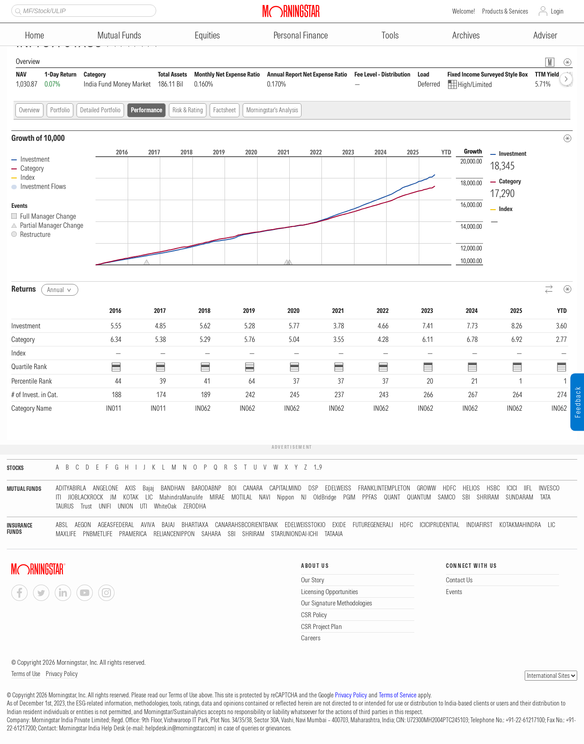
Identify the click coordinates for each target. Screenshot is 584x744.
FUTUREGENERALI (373, 525)
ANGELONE (105, 488)
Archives (466, 35)
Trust (86, 506)
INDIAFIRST (479, 525)
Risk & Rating (187, 110)
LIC (149, 497)
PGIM (349, 497)
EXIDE (339, 525)
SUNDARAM (519, 497)
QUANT (392, 497)
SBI (466, 497)
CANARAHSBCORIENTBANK (246, 525)
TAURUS (65, 506)
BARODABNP (206, 488)
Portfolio (60, 110)
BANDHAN (173, 488)
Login (557, 11)
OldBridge (324, 497)
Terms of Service (397, 695)
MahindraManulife (181, 497)
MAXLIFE (66, 534)
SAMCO (446, 497)
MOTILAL (241, 497)
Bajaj (148, 488)
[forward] (566, 79)
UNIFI (105, 506)
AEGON (83, 525)
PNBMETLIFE (97, 534)
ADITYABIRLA (71, 488)
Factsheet (224, 110)
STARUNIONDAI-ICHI (294, 534)
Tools (390, 35)
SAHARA (211, 534)
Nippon (285, 497)
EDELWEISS (338, 488)
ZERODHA (194, 506)
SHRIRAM (488, 497)
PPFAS (369, 497)
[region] (289, 369)
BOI (232, 488)
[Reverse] (549, 289)
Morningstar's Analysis (272, 110)
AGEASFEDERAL (116, 525)
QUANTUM (419, 497)
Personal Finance (300, 35)
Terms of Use (25, 674)
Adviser (545, 35)
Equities (207, 35)
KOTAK (131, 497)
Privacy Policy (62, 674)
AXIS (130, 488)
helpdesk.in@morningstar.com (180, 728)
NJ (303, 497)
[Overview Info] (567, 62)
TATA (545, 497)
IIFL (528, 488)
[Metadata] (567, 138)
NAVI (264, 497)
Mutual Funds (119, 35)
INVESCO (549, 488)
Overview (29, 110)
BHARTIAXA (195, 525)
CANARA (253, 488)
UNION (125, 506)
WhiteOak (165, 506)
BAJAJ (168, 525)
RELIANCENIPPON (174, 534)
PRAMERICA (133, 534)
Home (34, 35)
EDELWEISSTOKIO (305, 525)
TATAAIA (334, 534)
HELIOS (471, 488)
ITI (58, 497)
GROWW (426, 488)
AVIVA (148, 525)
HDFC (449, 488)
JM (113, 497)
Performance (146, 110)
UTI (143, 506)
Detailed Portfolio (100, 110)
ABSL (62, 525)
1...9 (318, 467)
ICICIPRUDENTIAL (440, 525)
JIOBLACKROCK (85, 497)
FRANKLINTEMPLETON (384, 488)
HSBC (493, 488)
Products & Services (505, 11)
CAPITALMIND (285, 488)
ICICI (512, 488)
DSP (313, 488)
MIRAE (217, 497)
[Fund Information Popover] (550, 62)
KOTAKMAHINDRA (520, 525)
